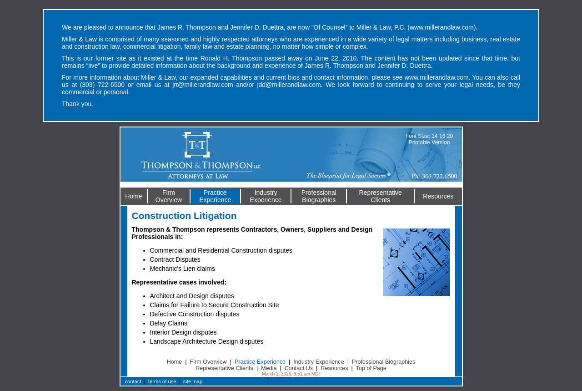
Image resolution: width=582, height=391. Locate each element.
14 (434, 136)
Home (133, 196)
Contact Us (299, 368)
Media (268, 368)
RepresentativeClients (380, 196)
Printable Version (429, 142)
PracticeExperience (215, 196)
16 (442, 136)
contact (133, 381)
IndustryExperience (266, 196)
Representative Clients (224, 368)
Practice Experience (260, 362)
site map (192, 381)
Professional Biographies (383, 362)
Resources (438, 196)
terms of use (162, 381)
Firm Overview (208, 362)
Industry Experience (318, 362)
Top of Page (371, 368)
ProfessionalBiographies (318, 196)
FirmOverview (169, 196)
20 (450, 136)
